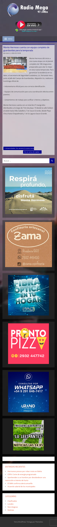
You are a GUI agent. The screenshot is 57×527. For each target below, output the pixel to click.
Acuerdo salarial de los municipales (21, 486)
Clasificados (12, 501)
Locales (10, 504)
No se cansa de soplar (31, 152)
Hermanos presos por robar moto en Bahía (25, 471)
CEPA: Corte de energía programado (22, 474)
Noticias (11, 510)
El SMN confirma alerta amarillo (20, 483)
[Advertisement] (28, 131)
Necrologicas (13, 507)
